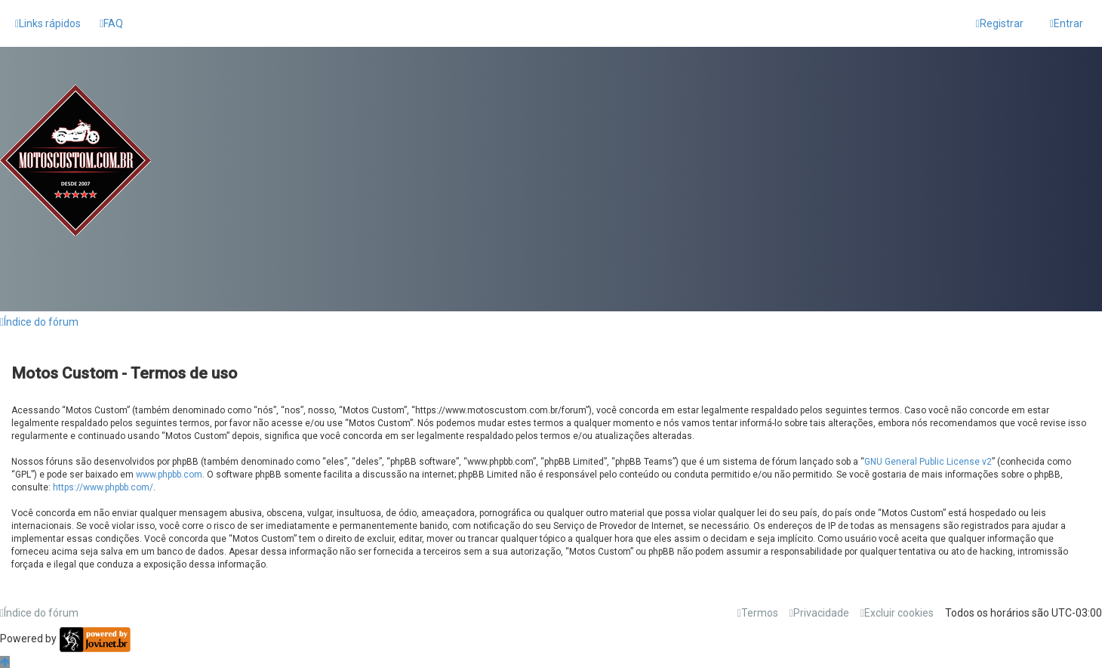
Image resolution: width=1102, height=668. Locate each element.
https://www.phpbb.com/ (103, 487)
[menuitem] (111, 23)
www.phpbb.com (169, 474)
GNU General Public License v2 (928, 461)
